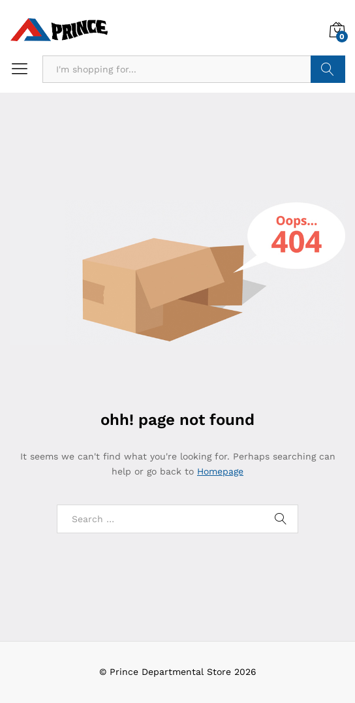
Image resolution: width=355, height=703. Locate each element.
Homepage (220, 471)
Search (328, 69)
